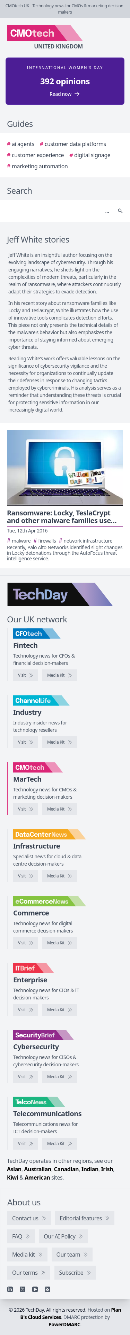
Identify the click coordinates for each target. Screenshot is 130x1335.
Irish (107, 1169)
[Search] (58, 210)
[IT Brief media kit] (59, 1010)
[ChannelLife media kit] (59, 742)
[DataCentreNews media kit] (59, 876)
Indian (89, 1169)
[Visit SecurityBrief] (25, 1077)
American (37, 1177)
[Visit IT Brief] (25, 1010)
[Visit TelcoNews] (25, 1144)
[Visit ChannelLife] (25, 742)
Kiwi (12, 1177)
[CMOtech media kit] (59, 809)
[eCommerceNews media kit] (59, 943)
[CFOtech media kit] (59, 675)
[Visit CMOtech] (25, 809)
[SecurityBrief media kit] (59, 1077)
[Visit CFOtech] (25, 675)
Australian (37, 1169)
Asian (14, 1169)
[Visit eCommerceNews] (25, 943)
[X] (22, 1289)
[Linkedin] (10, 1289)
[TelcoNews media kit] (59, 1144)
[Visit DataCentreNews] (25, 876)
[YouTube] (35, 1289)
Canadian (66, 1169)
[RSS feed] (47, 1289)
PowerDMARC (64, 1324)
